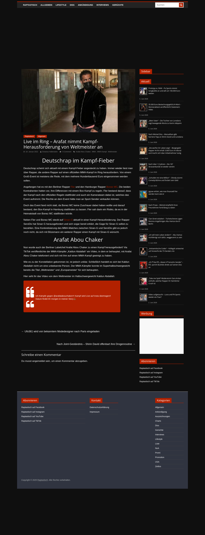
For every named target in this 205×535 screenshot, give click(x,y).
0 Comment (65, 152)
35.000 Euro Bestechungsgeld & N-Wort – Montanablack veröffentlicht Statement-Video (164, 107)
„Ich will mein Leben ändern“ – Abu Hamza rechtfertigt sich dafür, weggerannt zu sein (165, 236)
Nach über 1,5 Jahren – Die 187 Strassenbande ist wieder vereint (161, 165)
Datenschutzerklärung (99, 407)
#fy (101, 299)
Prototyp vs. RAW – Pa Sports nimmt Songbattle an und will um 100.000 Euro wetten (164, 91)
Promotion (159, 457)
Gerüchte (118, 5)
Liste (157, 444)
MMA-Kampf (102, 152)
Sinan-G (68, 219)
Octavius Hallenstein (50, 152)
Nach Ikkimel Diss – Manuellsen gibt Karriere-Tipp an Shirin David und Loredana (165, 135)
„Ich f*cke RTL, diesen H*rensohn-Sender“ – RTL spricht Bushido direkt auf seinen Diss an (165, 264)
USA (157, 462)
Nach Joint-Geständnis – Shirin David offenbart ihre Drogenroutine (96, 344)
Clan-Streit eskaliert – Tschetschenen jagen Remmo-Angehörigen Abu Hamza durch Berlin (165, 221)
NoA (157, 448)
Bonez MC (112, 187)
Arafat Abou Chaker (83, 152)
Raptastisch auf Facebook (151, 368)
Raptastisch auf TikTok (149, 381)
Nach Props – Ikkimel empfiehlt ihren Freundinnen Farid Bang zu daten (163, 206)
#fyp (79, 299)
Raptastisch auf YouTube (151, 377)
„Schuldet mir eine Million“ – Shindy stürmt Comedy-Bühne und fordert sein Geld (165, 179)
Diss (72, 5)
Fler (73, 187)
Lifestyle (61, 5)
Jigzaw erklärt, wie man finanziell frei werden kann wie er (162, 192)
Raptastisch (30, 5)
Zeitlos (158, 466)
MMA (94, 152)
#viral (84, 299)
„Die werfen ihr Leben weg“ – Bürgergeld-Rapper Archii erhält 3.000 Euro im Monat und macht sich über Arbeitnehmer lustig (164, 150)
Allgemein (46, 5)
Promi (157, 453)
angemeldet (38, 361)
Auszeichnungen (162, 416)
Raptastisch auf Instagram (151, 372)
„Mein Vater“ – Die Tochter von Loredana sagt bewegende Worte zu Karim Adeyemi (165, 121)
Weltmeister (112, 152)
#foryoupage (93, 299)
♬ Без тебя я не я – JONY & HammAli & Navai (58, 306)
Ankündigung (85, 5)
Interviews (103, 5)
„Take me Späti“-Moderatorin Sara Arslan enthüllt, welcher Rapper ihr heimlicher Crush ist (164, 281)
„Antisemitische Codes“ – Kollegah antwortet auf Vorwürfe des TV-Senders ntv (166, 249)
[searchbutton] (181, 5)
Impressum (95, 412)
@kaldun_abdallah (39, 286)
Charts (158, 421)
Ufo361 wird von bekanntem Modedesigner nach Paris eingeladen (60, 331)
